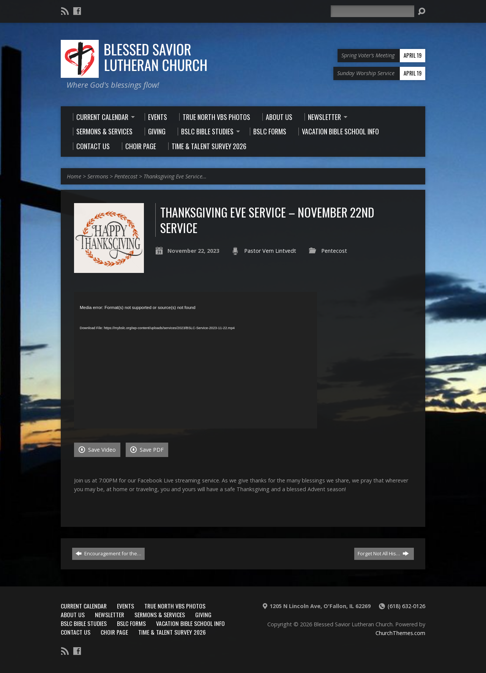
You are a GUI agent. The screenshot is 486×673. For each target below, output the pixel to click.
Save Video (97, 449)
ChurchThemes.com (400, 633)
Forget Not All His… (383, 553)
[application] (195, 360)
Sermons (97, 176)
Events (125, 605)
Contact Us (75, 632)
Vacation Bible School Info (190, 623)
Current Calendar (84, 605)
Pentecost (125, 176)
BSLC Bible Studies (84, 623)
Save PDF (147, 449)
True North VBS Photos (174, 605)
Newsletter (109, 614)
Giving (203, 614)
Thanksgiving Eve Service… (175, 176)
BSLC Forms (131, 623)
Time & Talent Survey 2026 (172, 632)
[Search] (372, 11)
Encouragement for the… (108, 553)
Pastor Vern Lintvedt (270, 250)
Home (74, 176)
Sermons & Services (159, 614)
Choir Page (114, 632)
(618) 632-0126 (406, 606)
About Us (73, 614)
